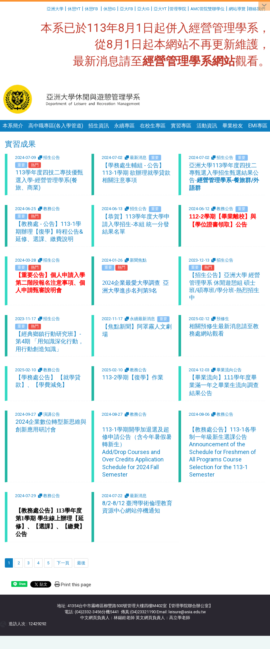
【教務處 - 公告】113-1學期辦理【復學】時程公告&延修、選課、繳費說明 (49, 231)
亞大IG (143, 8)
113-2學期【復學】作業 (132, 377)
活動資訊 (207, 126)
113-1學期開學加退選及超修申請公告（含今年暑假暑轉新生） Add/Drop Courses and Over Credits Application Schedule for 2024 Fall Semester (137, 452)
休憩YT (74, 8)
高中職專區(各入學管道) (55, 126)
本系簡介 (13, 126)
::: (44, 7)
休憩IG (109, 8)
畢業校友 (232, 126)
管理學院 (177, 8)
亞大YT (160, 8)
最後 (81, 563)
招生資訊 (98, 126)
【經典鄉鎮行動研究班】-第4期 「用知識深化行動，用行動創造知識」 (49, 341)
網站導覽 (237, 8)
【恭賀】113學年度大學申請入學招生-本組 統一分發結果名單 (136, 224)
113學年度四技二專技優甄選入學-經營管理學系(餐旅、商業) (49, 180)
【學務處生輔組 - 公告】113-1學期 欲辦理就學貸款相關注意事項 (136, 173)
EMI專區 (257, 126)
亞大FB (126, 8)
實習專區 (181, 126)
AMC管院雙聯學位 (207, 8)
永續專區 (124, 126)
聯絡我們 (257, 8)
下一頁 (63, 563)
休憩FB (91, 8)
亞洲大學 (55, 8)
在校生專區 (153, 126)
